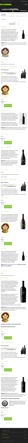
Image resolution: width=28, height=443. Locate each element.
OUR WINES (3, 15)
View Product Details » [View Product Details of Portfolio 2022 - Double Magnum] (4, 96)
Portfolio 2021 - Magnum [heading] (7, 342)
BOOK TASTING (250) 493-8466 (7, 1)
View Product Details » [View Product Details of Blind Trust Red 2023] (4, 134)
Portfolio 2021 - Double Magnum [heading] (9, 179)
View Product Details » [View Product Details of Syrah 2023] (4, 270)
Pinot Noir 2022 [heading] (5, 211)
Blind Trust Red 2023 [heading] (6, 110)
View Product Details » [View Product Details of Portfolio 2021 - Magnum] (4, 361)
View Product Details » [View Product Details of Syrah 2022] (4, 59)
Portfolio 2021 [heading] (4, 374)
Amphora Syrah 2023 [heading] (6, 147)
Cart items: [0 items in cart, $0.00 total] (24, 1)
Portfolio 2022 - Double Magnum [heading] (9, 66)
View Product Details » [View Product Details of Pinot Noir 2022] (4, 234)
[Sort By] (14, 24)
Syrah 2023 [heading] (3, 248)
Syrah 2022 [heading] (3, 26)
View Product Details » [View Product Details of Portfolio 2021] (4, 410)
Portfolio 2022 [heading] (4, 278)
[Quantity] (2, 105)
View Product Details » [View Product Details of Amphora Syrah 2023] (4, 169)
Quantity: (2, 103)
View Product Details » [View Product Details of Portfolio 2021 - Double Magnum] (4, 198)
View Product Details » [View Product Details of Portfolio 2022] (4, 329)
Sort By (14, 22)
